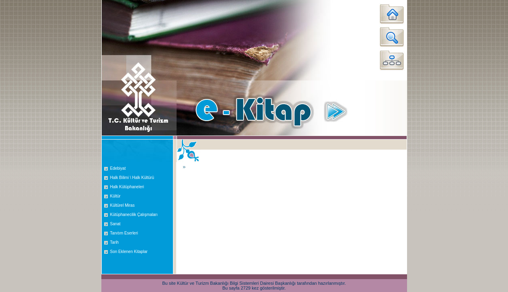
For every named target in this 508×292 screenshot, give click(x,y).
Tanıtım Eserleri (124, 233)
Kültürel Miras (122, 205)
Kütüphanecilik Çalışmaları (134, 214)
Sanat (115, 224)
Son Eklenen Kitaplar (129, 251)
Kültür (115, 196)
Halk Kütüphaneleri (127, 187)
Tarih (114, 242)
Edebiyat (118, 168)
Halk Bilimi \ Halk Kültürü (132, 177)
